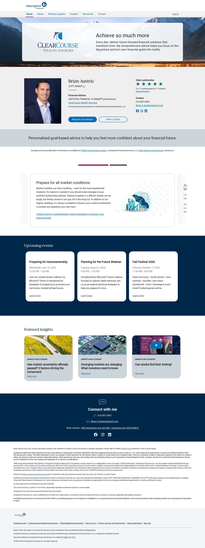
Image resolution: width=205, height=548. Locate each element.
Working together (56, 14)
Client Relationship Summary (151, 150)
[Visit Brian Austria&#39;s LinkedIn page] (109, 435)
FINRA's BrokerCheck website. (94, 150)
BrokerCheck (126, 449)
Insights (74, 14)
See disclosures (142, 91)
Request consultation (82, 119)
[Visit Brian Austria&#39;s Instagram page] (103, 435)
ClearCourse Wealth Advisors (82, 102)
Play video (139, 373)
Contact (102, 14)
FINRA (65, 537)
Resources (88, 14)
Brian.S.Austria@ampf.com (149, 105)
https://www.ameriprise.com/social (36, 474)
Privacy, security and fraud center (111, 523)
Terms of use (90, 523)
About (40, 14)
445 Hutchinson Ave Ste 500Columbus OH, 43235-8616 (110, 428)
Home (29, 14)
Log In (175, 14)
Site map (147, 523)
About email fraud (134, 523)
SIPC (73, 537)
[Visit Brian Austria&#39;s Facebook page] (96, 435)
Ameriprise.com (20, 523)
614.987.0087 (143, 101)
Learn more (35, 295)
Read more (32, 376)
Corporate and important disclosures (43, 523)
